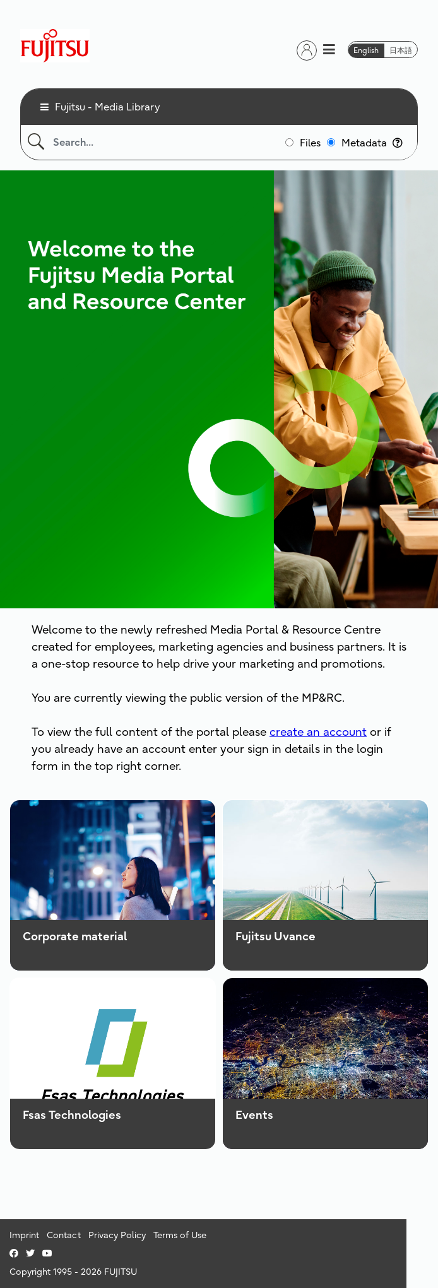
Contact (64, 1235)
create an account (318, 731)
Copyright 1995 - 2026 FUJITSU (73, 1271)
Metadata (372, 142)
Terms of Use (179, 1235)
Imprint (24, 1235)
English (366, 50)
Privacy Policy (117, 1235)
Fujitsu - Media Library (107, 106)
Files (310, 142)
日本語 (400, 50)
